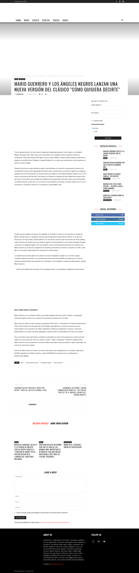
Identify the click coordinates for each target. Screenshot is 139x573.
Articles (106, 190)
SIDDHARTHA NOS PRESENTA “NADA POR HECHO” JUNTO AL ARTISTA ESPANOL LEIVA (30, 389)
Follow (120, 219)
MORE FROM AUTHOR (59, 423)
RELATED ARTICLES (40, 423)
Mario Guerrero (58, 362)
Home (16, 76)
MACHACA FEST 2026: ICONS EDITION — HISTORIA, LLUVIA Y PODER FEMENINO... (113, 186)
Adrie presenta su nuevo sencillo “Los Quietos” (112, 175)
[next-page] (19, 463)
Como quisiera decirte (32, 362)
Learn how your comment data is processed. (54, 522)
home (18, 20)
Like (122, 215)
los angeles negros (46, 362)
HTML (96, 128)
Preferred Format (97, 124)
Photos (46, 20)
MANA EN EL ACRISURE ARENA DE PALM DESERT (73, 445)
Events (35, 20)
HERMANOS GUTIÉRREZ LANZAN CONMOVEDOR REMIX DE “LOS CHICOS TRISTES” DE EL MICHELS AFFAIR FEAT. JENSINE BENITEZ (72, 391)
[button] (122, 20)
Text (95, 131)
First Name (95, 113)
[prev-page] (15, 463)
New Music (28, 76)
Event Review (67, 442)
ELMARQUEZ (20, 94)
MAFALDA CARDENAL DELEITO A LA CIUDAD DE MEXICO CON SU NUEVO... (113, 153)
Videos (56, 20)
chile (22, 362)
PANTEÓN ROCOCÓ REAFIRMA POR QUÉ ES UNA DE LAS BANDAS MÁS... (114, 164)
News (26, 20)
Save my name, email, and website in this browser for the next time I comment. (42, 513)
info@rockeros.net (57, 564)
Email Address (96, 105)
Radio (65, 20)
